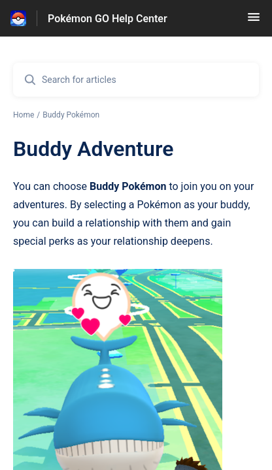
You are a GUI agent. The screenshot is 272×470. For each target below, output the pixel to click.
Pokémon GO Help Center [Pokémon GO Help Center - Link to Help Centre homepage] (107, 18)
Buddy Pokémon (70, 114)
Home (23, 114)
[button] (254, 21)
